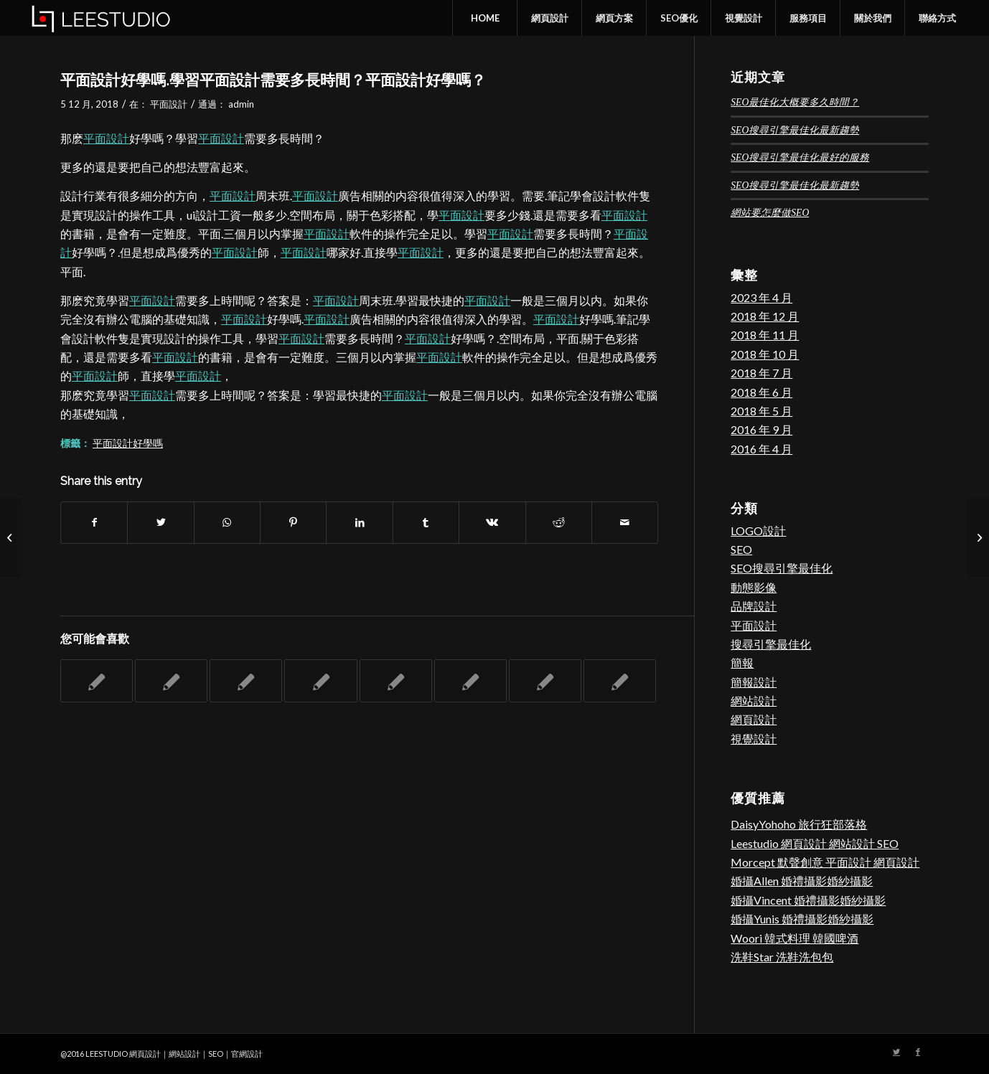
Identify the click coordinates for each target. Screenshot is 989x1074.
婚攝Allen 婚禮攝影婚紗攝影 (802, 880)
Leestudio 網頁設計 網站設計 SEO (815, 843)
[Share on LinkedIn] (359, 522)
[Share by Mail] (624, 522)
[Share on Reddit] (558, 522)
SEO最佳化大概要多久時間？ (795, 102)
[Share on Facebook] (94, 522)
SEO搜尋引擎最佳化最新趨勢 (795, 130)
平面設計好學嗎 (128, 443)
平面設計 (168, 104)
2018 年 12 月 (765, 316)
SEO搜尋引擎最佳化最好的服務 (800, 157)
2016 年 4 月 (761, 449)
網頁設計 (754, 719)
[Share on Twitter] (160, 522)
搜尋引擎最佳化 (771, 644)
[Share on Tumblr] (426, 522)
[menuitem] (484, 18)
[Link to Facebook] (918, 1052)
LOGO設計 (758, 530)
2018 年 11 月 (765, 334)
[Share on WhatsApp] (227, 522)
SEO (741, 549)
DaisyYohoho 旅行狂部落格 (799, 824)
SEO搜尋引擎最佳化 (782, 568)
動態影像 (754, 587)
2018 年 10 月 (765, 354)
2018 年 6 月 (761, 392)
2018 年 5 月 (761, 411)
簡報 (742, 662)
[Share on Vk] (492, 522)
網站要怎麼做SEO (770, 212)
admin (241, 104)
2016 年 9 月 (761, 429)
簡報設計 (754, 682)
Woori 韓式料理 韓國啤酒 (794, 938)
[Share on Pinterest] (293, 522)
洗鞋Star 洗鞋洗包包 (782, 957)
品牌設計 (754, 606)
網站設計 (754, 700)
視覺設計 (754, 738)
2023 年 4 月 (761, 297)
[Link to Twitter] (896, 1052)
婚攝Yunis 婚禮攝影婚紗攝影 (802, 918)
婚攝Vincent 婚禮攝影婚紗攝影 (808, 900)
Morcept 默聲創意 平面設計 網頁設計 (825, 862)
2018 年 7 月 (761, 373)
